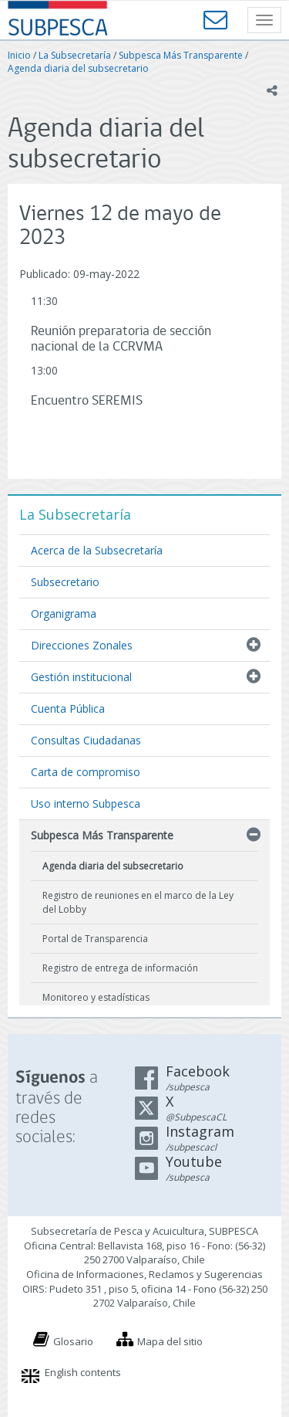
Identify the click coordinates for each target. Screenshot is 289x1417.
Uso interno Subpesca (85, 803)
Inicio (19, 55)
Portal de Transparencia (95, 938)
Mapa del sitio (170, 1341)
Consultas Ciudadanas (86, 740)
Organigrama (63, 613)
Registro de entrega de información (120, 968)
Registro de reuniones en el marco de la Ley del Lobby (138, 902)
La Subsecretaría (75, 55)
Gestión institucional (81, 677)
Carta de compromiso (85, 771)
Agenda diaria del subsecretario (78, 68)
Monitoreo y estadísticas (96, 997)
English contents (83, 1372)
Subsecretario (65, 582)
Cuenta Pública (68, 708)
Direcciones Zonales (82, 645)
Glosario (73, 1341)
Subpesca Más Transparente (181, 55)
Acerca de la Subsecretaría (97, 550)
